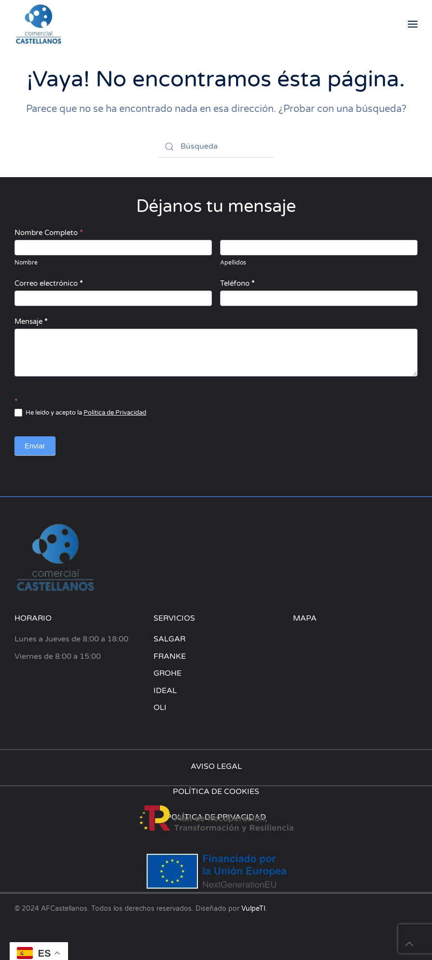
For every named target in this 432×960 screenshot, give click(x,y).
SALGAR (169, 639)
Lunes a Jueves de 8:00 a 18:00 (71, 639)
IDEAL (165, 691)
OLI (160, 707)
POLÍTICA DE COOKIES (216, 791)
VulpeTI (253, 908)
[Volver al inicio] (38, 24)
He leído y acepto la (80, 413)
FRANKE (169, 656)
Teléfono (237, 283)
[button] (413, 24)
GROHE (167, 673)
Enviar (35, 446)
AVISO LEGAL (216, 766)
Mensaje (30, 321)
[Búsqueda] (216, 147)
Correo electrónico (48, 283)
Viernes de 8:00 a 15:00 (57, 656)
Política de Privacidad (115, 413)
